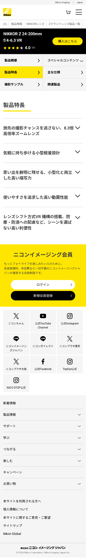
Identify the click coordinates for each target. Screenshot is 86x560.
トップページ (5, 24)
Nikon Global (12, 536)
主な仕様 (54, 72)
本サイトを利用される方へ (22, 503)
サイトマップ (12, 528)
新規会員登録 (43, 296)
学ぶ (6, 440)
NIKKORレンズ (35, 24)
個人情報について (15, 512)
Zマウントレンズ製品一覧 (64, 24)
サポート (9, 429)
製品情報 (16, 24)
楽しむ (8, 463)
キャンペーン (12, 475)
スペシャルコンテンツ (63, 60)
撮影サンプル (14, 84)
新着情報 (9, 405)
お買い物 (9, 486)
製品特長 (11, 72)
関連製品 (54, 84)
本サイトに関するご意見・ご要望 (26, 520)
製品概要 (11, 60)
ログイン (42, 285)
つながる (9, 451)
